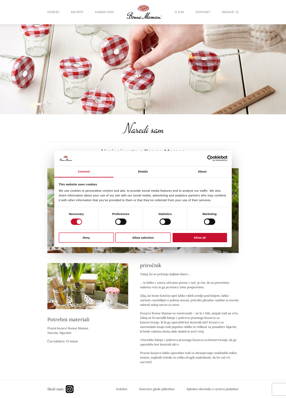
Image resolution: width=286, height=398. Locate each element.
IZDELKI (53, 12)
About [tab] (202, 171)
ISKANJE (228, 12)
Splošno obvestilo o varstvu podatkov (213, 389)
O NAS (179, 12)
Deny (86, 237)
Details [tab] (143, 171)
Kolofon (121, 389)
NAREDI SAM (104, 12)
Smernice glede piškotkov (157, 389)
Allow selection (143, 237)
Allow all (200, 237)
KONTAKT (203, 12)
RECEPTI (77, 12)
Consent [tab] (84, 171)
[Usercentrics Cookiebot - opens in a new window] (210, 158)
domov (144, 12)
